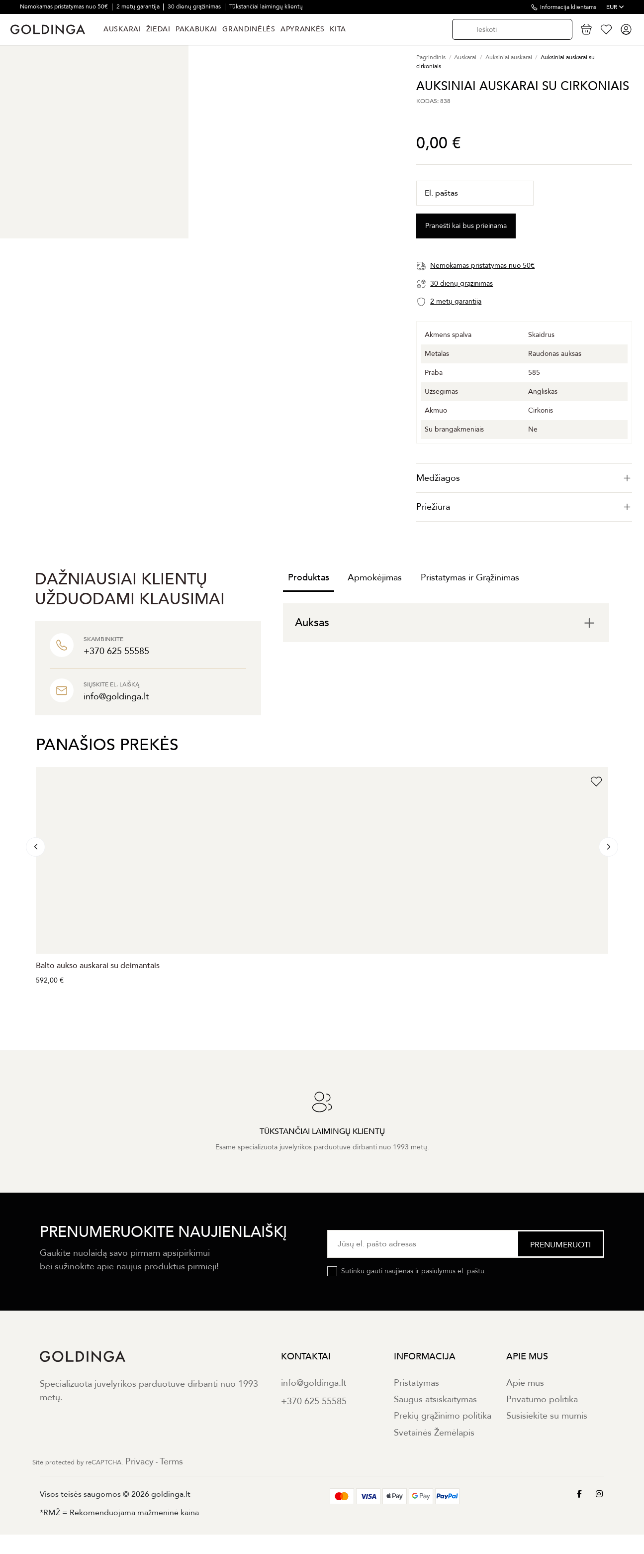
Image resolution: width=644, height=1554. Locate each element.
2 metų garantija (138, 6)
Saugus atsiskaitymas (435, 1399)
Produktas (308, 577)
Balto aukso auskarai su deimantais (98, 965)
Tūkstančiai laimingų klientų (266, 6)
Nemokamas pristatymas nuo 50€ (64, 6)
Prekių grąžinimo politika (442, 1416)
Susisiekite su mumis (546, 1416)
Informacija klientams (568, 7)
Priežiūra (524, 507)
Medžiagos (524, 478)
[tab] (524, 478)
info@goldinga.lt (313, 1383)
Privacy (139, 1461)
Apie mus (525, 1383)
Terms (171, 1461)
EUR (615, 7)
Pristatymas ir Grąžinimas (470, 577)
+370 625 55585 (314, 1401)
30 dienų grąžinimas (195, 6)
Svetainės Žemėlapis (434, 1433)
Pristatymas (416, 1383)
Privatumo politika (542, 1399)
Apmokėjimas (375, 577)
